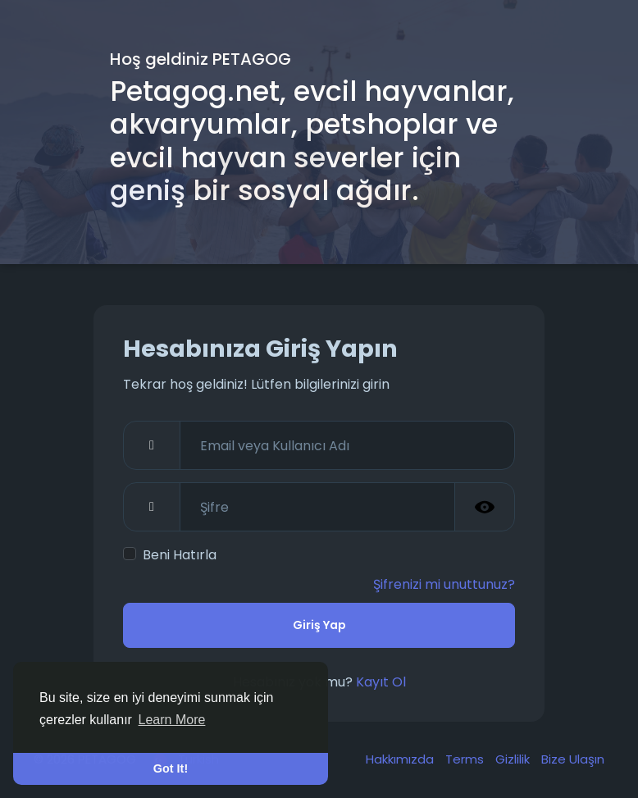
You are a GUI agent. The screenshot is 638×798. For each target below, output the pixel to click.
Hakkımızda (401, 759)
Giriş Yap (319, 625)
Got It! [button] (170, 768)
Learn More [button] (172, 720)
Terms (466, 759)
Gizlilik (514, 759)
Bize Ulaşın (572, 759)
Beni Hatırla (179, 554)
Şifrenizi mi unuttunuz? (444, 584)
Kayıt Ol (381, 682)
